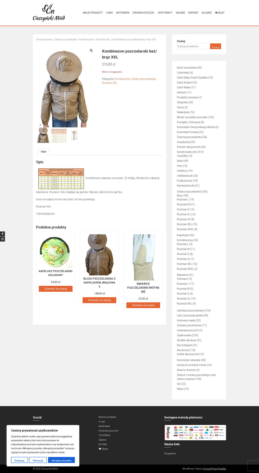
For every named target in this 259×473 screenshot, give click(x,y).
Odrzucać (38, 460)
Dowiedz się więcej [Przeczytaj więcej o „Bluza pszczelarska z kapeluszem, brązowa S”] (99, 300)
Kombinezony (86, 39)
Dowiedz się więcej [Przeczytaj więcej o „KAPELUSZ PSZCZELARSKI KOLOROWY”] (55, 288)
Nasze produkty (93, 12)
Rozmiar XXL (103, 39)
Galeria (180, 12)
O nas (109, 12)
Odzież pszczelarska (66, 39)
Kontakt (193, 12)
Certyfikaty (165, 12)
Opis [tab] (43, 151)
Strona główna (44, 39)
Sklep (219, 12)
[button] (91, 51)
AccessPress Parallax (214, 468)
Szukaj (181, 41)
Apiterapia (122, 12)
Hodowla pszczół (144, 12)
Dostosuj (19, 460)
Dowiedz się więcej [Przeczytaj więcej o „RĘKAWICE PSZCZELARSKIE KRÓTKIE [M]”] (143, 305)
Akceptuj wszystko (61, 460)
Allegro (207, 12)
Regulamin (170, 453)
